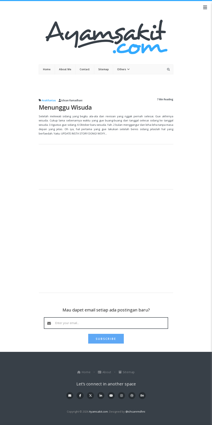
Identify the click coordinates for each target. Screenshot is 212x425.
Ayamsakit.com (98, 411)
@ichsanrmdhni (135, 411)
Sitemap (127, 372)
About (105, 372)
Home (84, 372)
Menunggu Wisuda (67, 107)
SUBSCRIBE (106, 339)
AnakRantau (49, 100)
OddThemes (106, 418)
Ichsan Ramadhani (71, 100)
